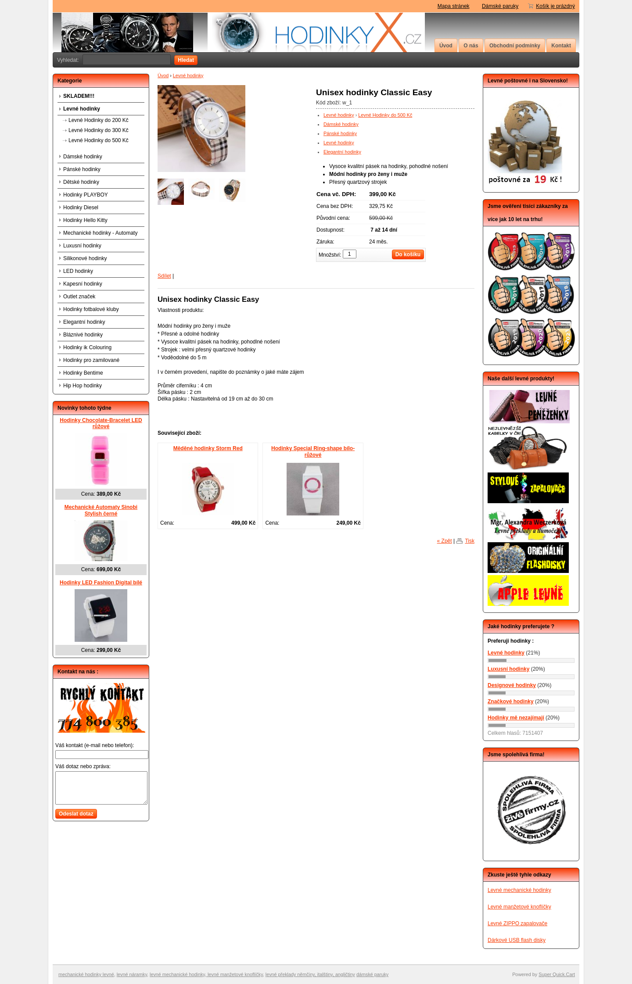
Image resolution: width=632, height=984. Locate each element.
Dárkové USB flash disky (517, 940)
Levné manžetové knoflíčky (519, 907)
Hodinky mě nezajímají (516, 718)
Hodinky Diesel (80, 207)
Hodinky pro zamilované (91, 360)
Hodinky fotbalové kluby (91, 309)
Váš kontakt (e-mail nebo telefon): (94, 745)
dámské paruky (372, 974)
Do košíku (407, 254)
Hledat (186, 60)
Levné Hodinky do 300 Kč (98, 130)
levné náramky (132, 974)
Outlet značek (79, 296)
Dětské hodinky (81, 182)
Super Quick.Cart (557, 974)
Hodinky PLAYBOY (85, 195)
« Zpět (444, 541)
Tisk (469, 541)
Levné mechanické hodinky (519, 890)
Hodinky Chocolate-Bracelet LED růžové (101, 423)
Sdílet (164, 276)
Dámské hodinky (341, 124)
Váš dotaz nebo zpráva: (83, 766)
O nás (470, 46)
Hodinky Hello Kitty (85, 220)
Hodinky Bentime (83, 373)
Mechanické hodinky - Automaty (100, 233)
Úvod (445, 46)
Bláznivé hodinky (83, 335)
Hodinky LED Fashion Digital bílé (101, 583)
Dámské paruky (500, 6)
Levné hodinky (188, 75)
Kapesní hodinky (82, 284)
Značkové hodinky (511, 701)
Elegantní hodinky (342, 151)
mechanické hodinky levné (86, 974)
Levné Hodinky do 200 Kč (98, 120)
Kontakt (561, 46)
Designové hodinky (512, 685)
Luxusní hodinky (82, 246)
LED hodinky (78, 271)
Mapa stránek (454, 6)
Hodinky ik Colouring (87, 347)
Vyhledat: (68, 60)
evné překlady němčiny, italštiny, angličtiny (310, 974)
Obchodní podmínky (514, 46)
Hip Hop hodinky (82, 386)
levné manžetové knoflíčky (234, 974)
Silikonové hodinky (85, 258)
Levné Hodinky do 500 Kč (385, 115)
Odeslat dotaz (76, 814)
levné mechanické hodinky (177, 974)
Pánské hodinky (340, 133)
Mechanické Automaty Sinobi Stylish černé (101, 510)
